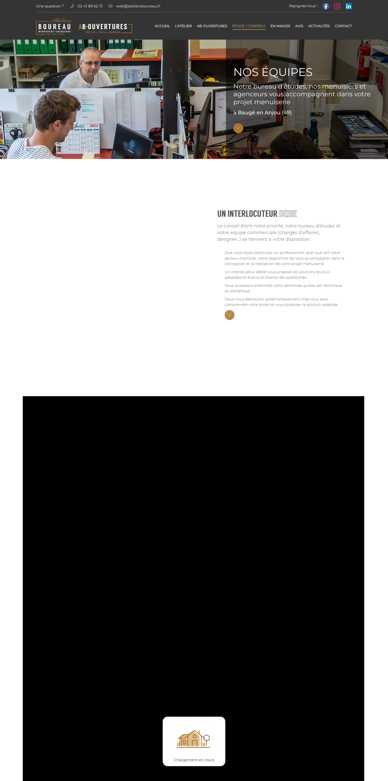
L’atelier (183, 26)
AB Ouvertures (212, 26)
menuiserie (347, 239)
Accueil (162, 26)
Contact (343, 26)
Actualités (319, 26)
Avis (299, 26)
